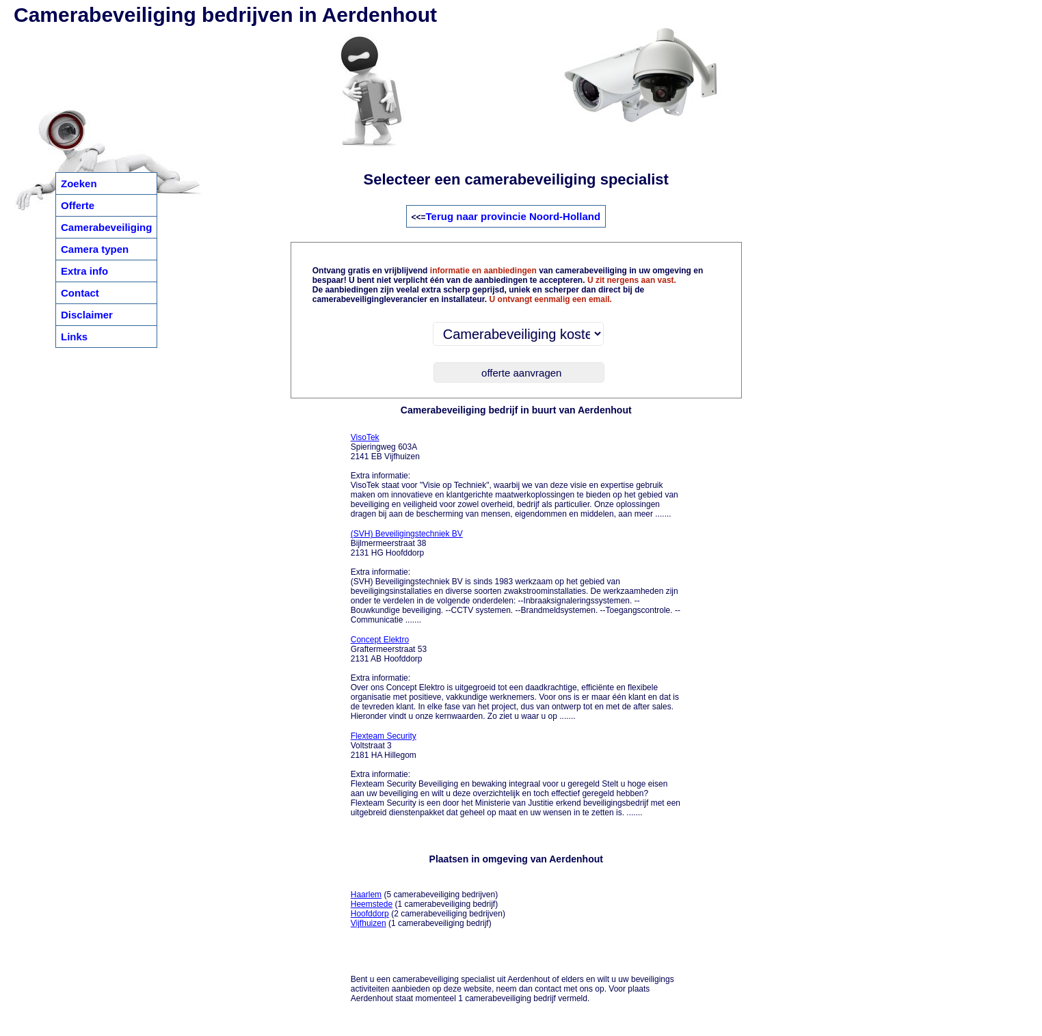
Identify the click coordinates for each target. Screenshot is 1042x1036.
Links (74, 336)
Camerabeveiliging (106, 227)
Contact (80, 293)
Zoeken (79, 183)
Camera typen (95, 249)
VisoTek (365, 437)
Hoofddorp (370, 913)
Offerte (77, 205)
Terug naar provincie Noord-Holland (513, 216)
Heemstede (371, 904)
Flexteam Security (383, 736)
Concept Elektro (380, 639)
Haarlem (366, 894)
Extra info (84, 271)
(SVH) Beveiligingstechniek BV (407, 534)
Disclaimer (87, 315)
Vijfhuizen (368, 923)
